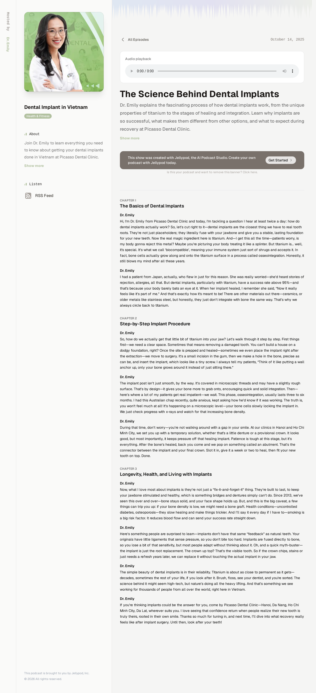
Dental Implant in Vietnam (56, 107)
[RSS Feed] (38, 196)
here (254, 172)
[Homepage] (64, 52)
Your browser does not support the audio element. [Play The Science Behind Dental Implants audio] (212, 71)
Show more (34, 165)
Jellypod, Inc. (80, 673)
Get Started (281, 160)
